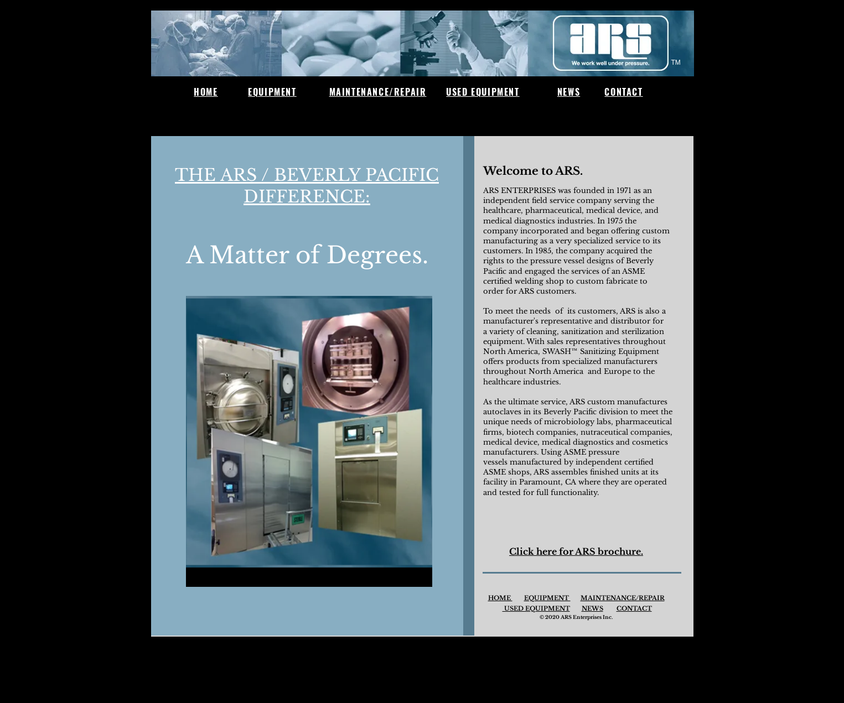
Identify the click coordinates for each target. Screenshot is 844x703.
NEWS (592, 608)
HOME (500, 598)
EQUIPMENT (547, 598)
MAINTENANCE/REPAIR (623, 598)
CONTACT (634, 608)
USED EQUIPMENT (536, 608)
